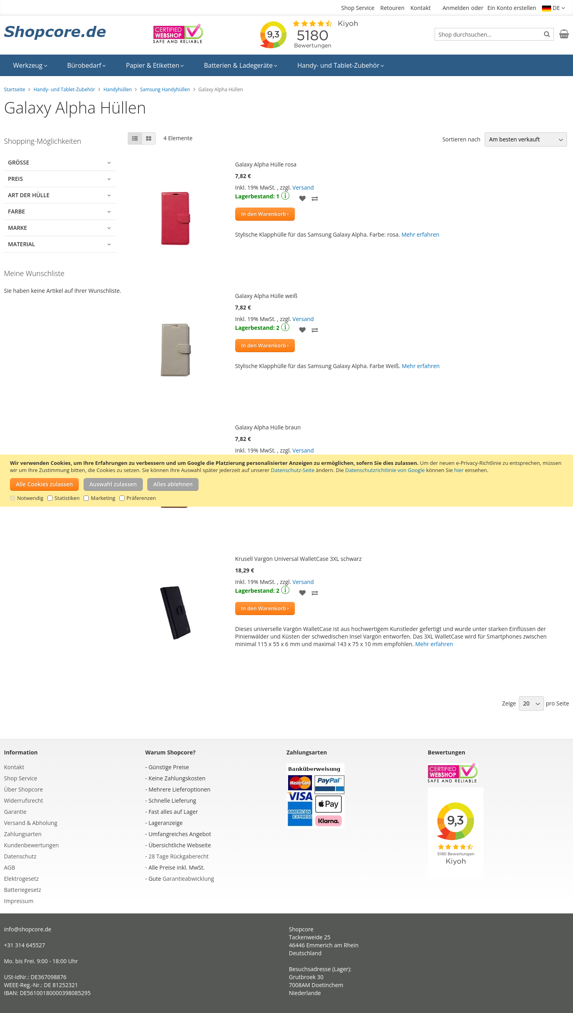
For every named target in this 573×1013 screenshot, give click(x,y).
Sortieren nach (461, 139)
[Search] (547, 34)
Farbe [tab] (16, 211)
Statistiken (67, 498)
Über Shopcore (23, 789)
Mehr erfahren (420, 234)
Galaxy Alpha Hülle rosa (265, 164)
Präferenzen (141, 498)
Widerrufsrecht (23, 800)
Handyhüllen (117, 89)
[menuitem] (30, 65)
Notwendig (30, 498)
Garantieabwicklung (188, 878)
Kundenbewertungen (31, 845)
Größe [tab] (18, 162)
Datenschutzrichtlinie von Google (385, 470)
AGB (9, 867)
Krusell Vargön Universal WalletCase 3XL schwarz (298, 558)
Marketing (103, 498)
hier (459, 470)
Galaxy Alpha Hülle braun (268, 427)
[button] (553, 8)
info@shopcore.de (27, 929)
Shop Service (357, 8)
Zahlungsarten (22, 834)
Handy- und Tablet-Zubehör (64, 89)
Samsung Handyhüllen (165, 89)
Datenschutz (20, 856)
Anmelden (455, 8)
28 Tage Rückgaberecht (178, 856)
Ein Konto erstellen (511, 8)
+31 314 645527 (24, 945)
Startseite (14, 89)
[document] (287, 480)
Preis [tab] (15, 178)
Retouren (392, 8)
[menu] (286, 65)
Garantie (15, 811)
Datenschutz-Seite (292, 470)
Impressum (18, 901)
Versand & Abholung (30, 823)
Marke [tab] (17, 227)
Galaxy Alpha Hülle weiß (266, 296)
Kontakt (421, 8)
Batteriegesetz (22, 889)
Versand (303, 187)
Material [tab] (21, 244)
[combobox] (494, 34)
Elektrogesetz (21, 878)
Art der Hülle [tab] (28, 195)
